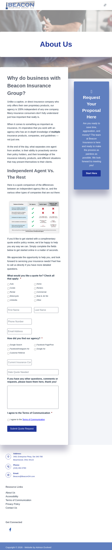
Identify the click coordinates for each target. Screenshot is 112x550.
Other (39, 300)
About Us (10, 490)
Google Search (16, 345)
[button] (91, 173)
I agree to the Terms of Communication (29, 413)
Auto (12, 284)
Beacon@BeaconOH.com (24, 474)
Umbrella (13, 300)
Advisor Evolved (43, 545)
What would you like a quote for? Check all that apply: (30, 277)
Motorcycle (14, 296)
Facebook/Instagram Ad (19, 349)
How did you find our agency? (24, 338)
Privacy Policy (13, 501)
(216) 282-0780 (19, 466)
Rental (12, 292)
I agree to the (27, 419)
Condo (12, 288)
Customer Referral (17, 353)
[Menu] (105, 5)
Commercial (41, 292)
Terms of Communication (33, 419)
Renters (40, 288)
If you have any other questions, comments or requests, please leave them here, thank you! (32, 380)
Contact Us (11, 505)
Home (39, 284)
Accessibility (12, 494)
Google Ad (41, 349)
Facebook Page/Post (45, 345)
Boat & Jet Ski (42, 296)
